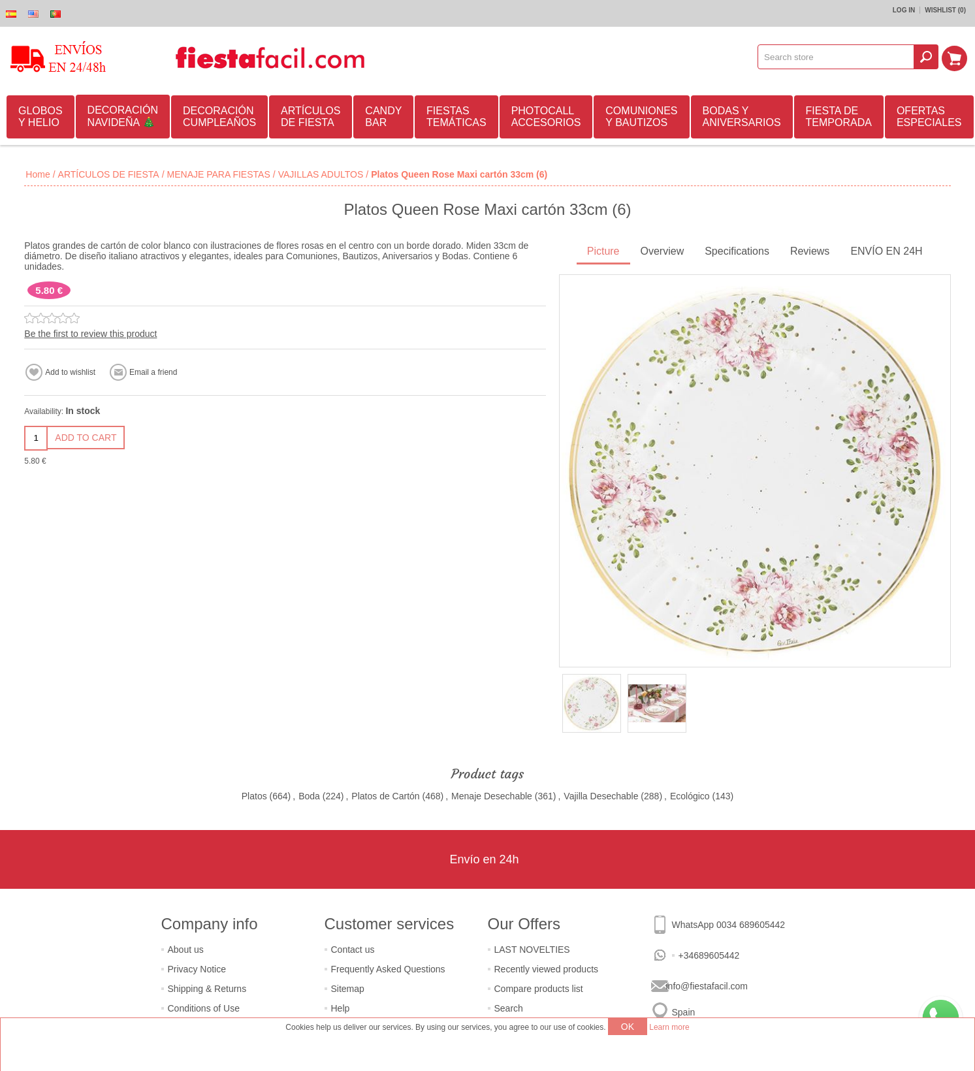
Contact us (353, 949)
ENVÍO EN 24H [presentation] (886, 251)
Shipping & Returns (207, 988)
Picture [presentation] (603, 251)
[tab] (603, 252)
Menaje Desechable (491, 796)
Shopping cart (956, 56)
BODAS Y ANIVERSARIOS (742, 116)
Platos (254, 796)
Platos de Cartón (385, 796)
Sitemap (347, 988)
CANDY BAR (383, 116)
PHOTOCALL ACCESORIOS (546, 116)
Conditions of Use (204, 1008)
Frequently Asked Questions (388, 969)
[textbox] (837, 56)
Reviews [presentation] (809, 251)
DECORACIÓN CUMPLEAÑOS (219, 116)
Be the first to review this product (90, 333)
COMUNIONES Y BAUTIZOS (641, 116)
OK (627, 1026)
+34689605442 (709, 955)
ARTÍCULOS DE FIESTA (310, 116)
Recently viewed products (546, 969)
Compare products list (538, 988)
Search (508, 1008)
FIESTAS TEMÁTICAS (456, 116)
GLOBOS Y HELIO (40, 116)
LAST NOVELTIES (532, 949)
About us (186, 949)
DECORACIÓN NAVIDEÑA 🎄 (123, 116)
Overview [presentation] (662, 251)
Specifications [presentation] (737, 251)
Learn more (669, 1027)
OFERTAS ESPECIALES (929, 116)
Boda (309, 796)
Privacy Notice (197, 969)
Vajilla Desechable (601, 796)
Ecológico (690, 796)
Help (340, 1008)
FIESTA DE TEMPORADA (839, 116)
